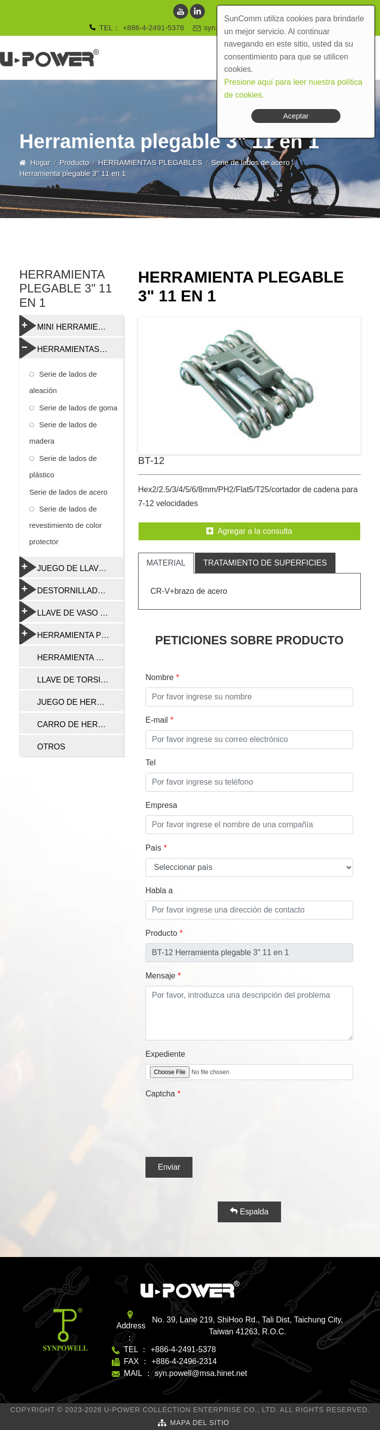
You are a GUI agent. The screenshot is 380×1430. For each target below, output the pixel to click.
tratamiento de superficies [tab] (265, 563)
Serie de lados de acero (250, 162)
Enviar (169, 1167)
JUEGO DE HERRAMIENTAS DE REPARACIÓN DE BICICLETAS (80, 702)
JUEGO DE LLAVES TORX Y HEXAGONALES (71, 567)
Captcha (160, 1093)
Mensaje (160, 976)
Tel (150, 762)
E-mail (156, 720)
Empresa (161, 805)
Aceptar (296, 116)
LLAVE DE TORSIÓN (74, 680)
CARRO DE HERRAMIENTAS (80, 724)
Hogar (40, 162)
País (153, 848)
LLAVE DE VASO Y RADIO (71, 611)
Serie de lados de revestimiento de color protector (65, 525)
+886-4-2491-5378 (153, 27)
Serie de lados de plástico (63, 466)
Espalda (249, 1211)
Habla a (159, 890)
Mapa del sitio (199, 1423)
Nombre (159, 677)
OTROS (51, 747)
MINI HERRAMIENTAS (68, 325)
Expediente (165, 1054)
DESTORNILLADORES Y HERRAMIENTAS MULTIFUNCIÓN (71, 589)
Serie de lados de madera (63, 432)
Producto (74, 162)
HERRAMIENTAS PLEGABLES (150, 162)
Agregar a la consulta (249, 531)
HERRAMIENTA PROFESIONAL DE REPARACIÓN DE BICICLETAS (71, 634)
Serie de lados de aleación (63, 382)
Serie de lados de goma (78, 407)
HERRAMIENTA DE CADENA (80, 657)
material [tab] (166, 563)
